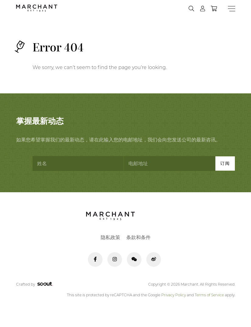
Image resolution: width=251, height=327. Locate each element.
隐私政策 (110, 237)
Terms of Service (209, 295)
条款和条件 (138, 237)
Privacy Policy (173, 295)
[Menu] (231, 8)
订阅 (225, 163)
